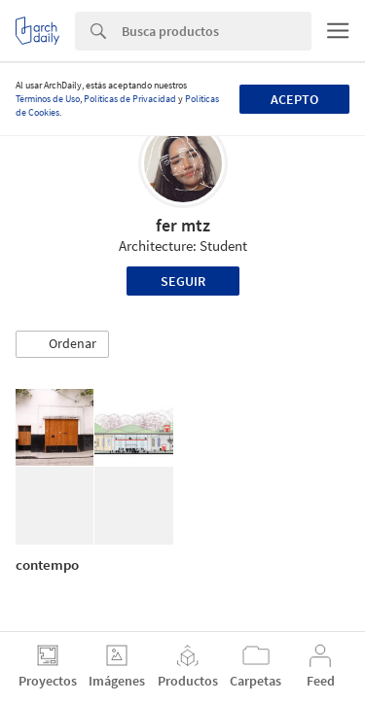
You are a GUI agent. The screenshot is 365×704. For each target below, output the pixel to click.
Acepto (294, 99)
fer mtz (183, 225)
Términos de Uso (48, 98)
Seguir (183, 281)
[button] (62, 344)
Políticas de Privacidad (130, 98)
